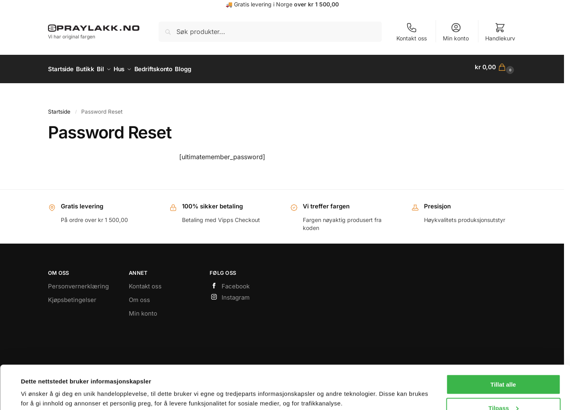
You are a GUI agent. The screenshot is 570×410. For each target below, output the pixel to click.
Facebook (230, 282)
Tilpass (503, 367)
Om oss (139, 296)
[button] (495, 67)
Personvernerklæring (78, 282)
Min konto (456, 32)
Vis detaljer (37, 384)
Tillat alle (503, 343)
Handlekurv (500, 32)
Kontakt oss (411, 32)
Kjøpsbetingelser (72, 296)
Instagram (230, 293)
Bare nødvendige (503, 390)
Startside (59, 107)
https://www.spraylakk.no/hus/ (282, 88)
